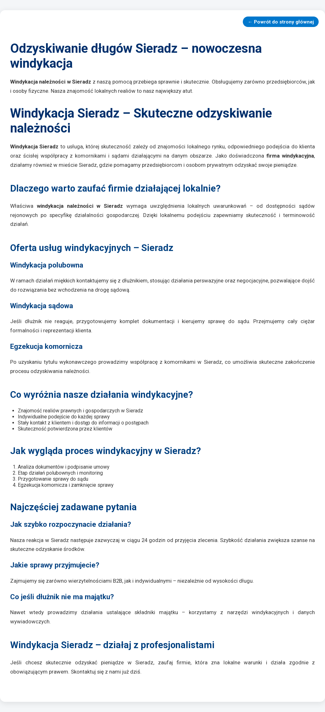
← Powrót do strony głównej (281, 22)
